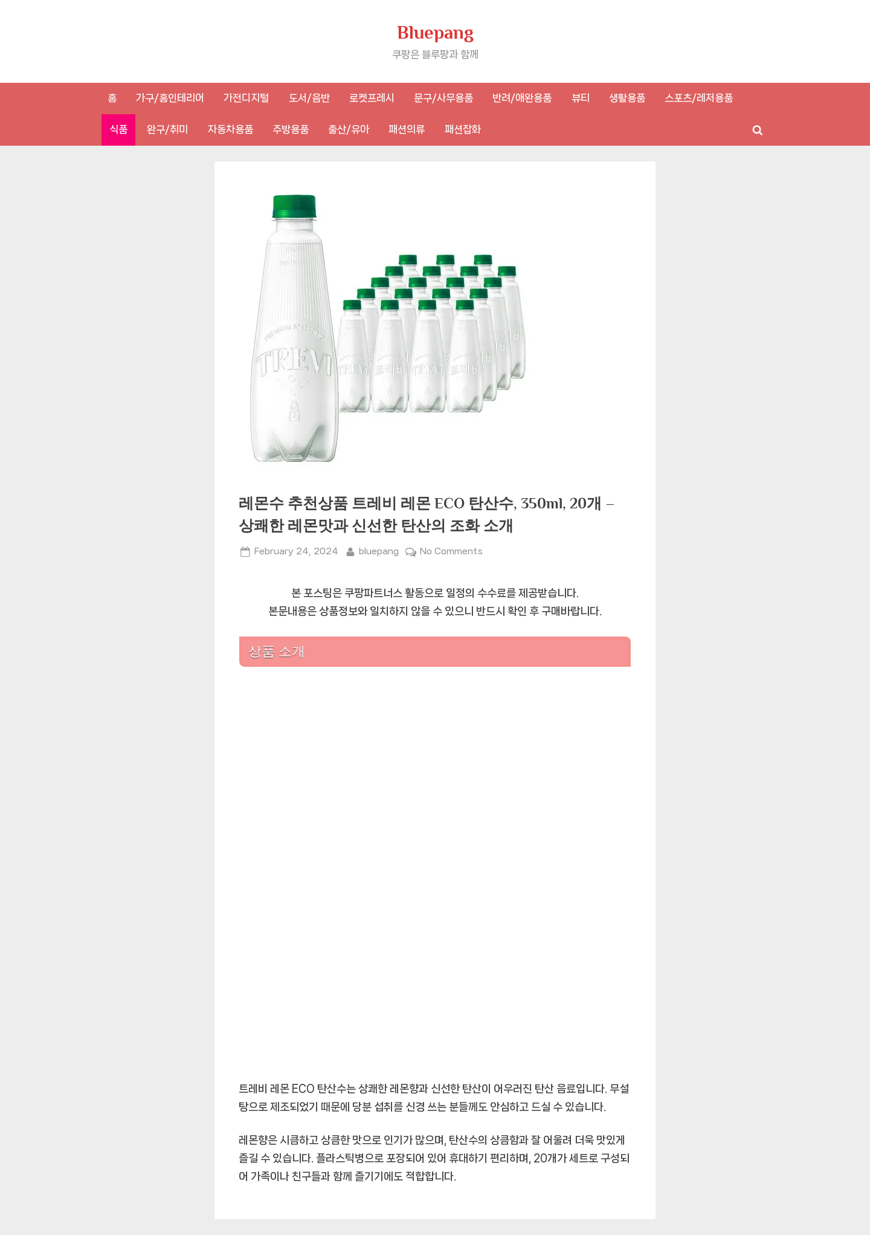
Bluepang (435, 32)
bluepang (379, 550)
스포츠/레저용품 (699, 97)
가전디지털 (246, 97)
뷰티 (581, 97)
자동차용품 (230, 129)
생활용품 (627, 97)
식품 (118, 129)
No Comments (451, 551)
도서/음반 (309, 97)
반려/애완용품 (522, 97)
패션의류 (406, 129)
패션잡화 (463, 129)
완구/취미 (167, 129)
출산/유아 (348, 129)
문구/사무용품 (443, 97)
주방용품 (290, 129)
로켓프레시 (372, 97)
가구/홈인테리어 (170, 97)
